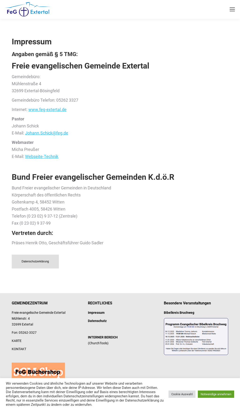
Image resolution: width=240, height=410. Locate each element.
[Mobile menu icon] (232, 9)
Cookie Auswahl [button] (182, 394)
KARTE (17, 341)
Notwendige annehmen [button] (216, 394)
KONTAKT (19, 349)
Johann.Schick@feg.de (46, 132)
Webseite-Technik (41, 156)
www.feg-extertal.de (47, 109)
